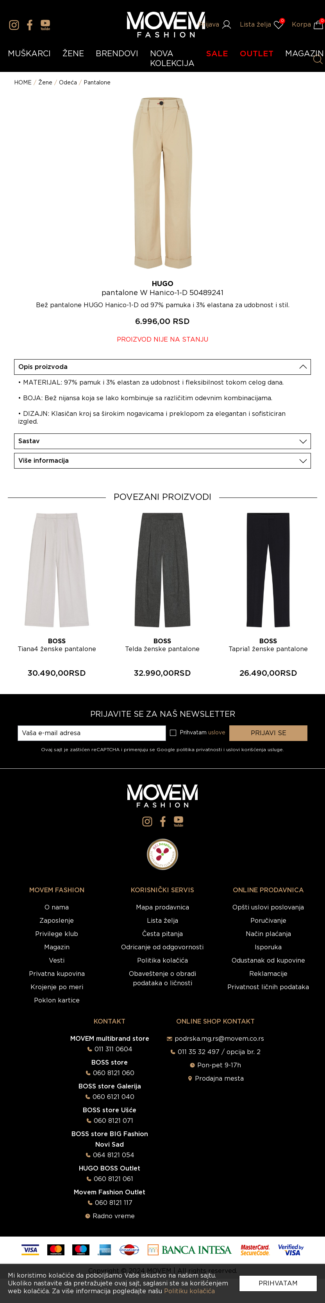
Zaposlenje (56, 921)
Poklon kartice (57, 1000)
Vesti (56, 961)
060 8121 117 (113, 1203)
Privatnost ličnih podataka (268, 987)
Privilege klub (56, 934)
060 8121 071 (113, 1121)
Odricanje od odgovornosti (162, 947)
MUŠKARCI (29, 54)
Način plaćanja (268, 934)
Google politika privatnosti (190, 749)
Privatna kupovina (57, 974)
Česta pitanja (162, 934)
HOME (23, 83)
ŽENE (73, 54)
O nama (57, 907)
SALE (217, 54)
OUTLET (256, 54)
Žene (45, 83)
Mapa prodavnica (162, 907)
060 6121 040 (113, 1097)
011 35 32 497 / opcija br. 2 (219, 1052)
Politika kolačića (162, 961)
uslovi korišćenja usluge (254, 749)
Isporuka (268, 947)
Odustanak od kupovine (268, 961)
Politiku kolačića (189, 1291)
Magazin (57, 947)
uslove (216, 733)
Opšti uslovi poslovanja (268, 907)
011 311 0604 (113, 1049)
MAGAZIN (304, 54)
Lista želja (162, 921)
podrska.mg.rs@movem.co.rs (219, 1039)
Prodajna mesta (219, 1079)
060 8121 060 (113, 1073)
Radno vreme (114, 1216)
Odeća (68, 83)
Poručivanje (268, 921)
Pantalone (97, 83)
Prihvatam (278, 1283)
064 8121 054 (113, 1155)
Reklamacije (268, 974)
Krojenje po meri (56, 987)
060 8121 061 (113, 1179)
